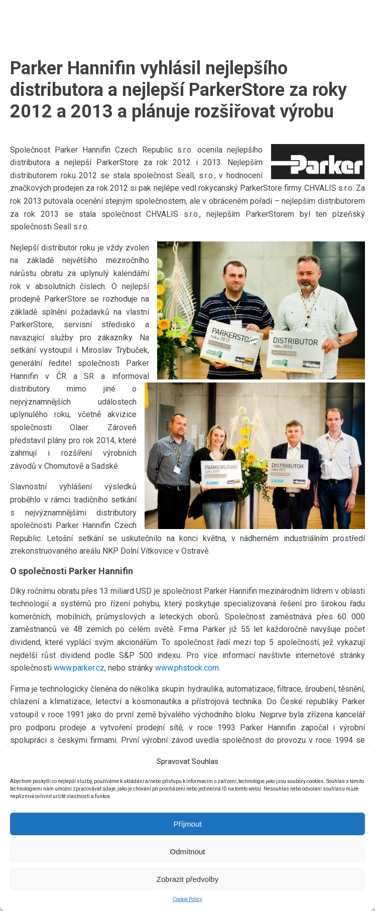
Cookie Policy (187, 899)
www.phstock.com (187, 668)
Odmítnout (187, 851)
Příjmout (188, 824)
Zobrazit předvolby (187, 879)
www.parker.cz (79, 668)
